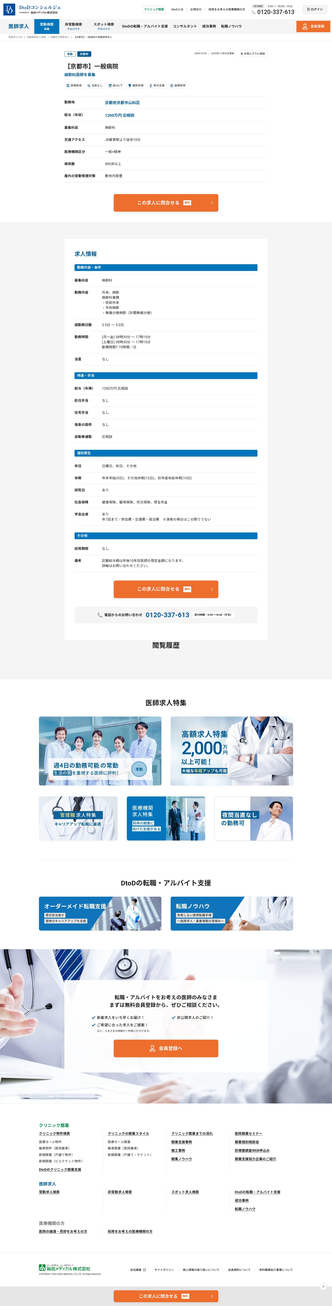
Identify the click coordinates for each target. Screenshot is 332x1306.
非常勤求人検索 (120, 1192)
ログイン (317, 9)
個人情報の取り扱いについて (201, 1269)
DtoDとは (177, 9)
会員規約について (239, 1269)
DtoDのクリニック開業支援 (60, 1170)
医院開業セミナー (249, 1134)
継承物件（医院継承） (55, 1148)
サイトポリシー (164, 1269)
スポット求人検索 (185, 1192)
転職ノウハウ (231, 26)
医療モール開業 (119, 1142)
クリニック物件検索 (54, 1134)
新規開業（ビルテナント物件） (61, 1161)
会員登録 (317, 26)
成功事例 (209, 26)
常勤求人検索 (49, 1192)
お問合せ (196, 9)
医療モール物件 (50, 1142)
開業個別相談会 (247, 1142)
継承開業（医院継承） (124, 1148)
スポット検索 (103, 26)
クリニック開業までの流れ (192, 1134)
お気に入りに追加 (254, 53)
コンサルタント (185, 26)
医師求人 (18, 26)
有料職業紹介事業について (276, 1269)
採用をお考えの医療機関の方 (227, 9)
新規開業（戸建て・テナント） (130, 1155)
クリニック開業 (154, 9)
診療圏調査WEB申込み (252, 1151)
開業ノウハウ (181, 1159)
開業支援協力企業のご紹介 (255, 1159)
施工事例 (178, 1151)
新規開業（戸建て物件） (57, 1155)
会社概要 (135, 1269)
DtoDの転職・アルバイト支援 (145, 26)
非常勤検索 (73, 26)
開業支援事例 (181, 1142)
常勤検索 (47, 26)
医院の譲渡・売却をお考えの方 (63, 1232)
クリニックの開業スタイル (128, 1134)
